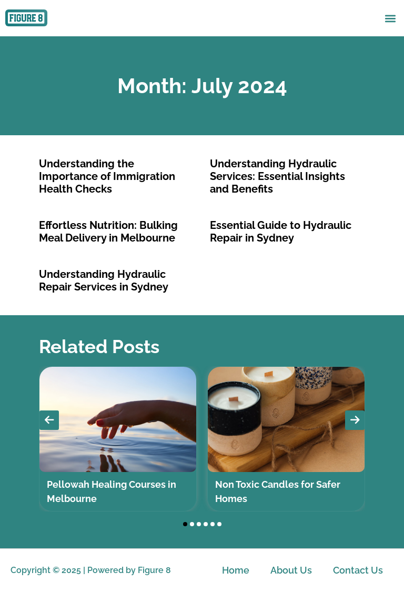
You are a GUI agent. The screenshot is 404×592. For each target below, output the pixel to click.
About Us (291, 570)
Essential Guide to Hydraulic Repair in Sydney (280, 231)
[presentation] (49, 420)
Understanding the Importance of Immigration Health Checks (107, 176)
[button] (390, 18)
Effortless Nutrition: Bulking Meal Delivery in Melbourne (108, 231)
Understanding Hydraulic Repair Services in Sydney (103, 280)
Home (235, 570)
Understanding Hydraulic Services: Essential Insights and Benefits (277, 176)
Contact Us (358, 570)
